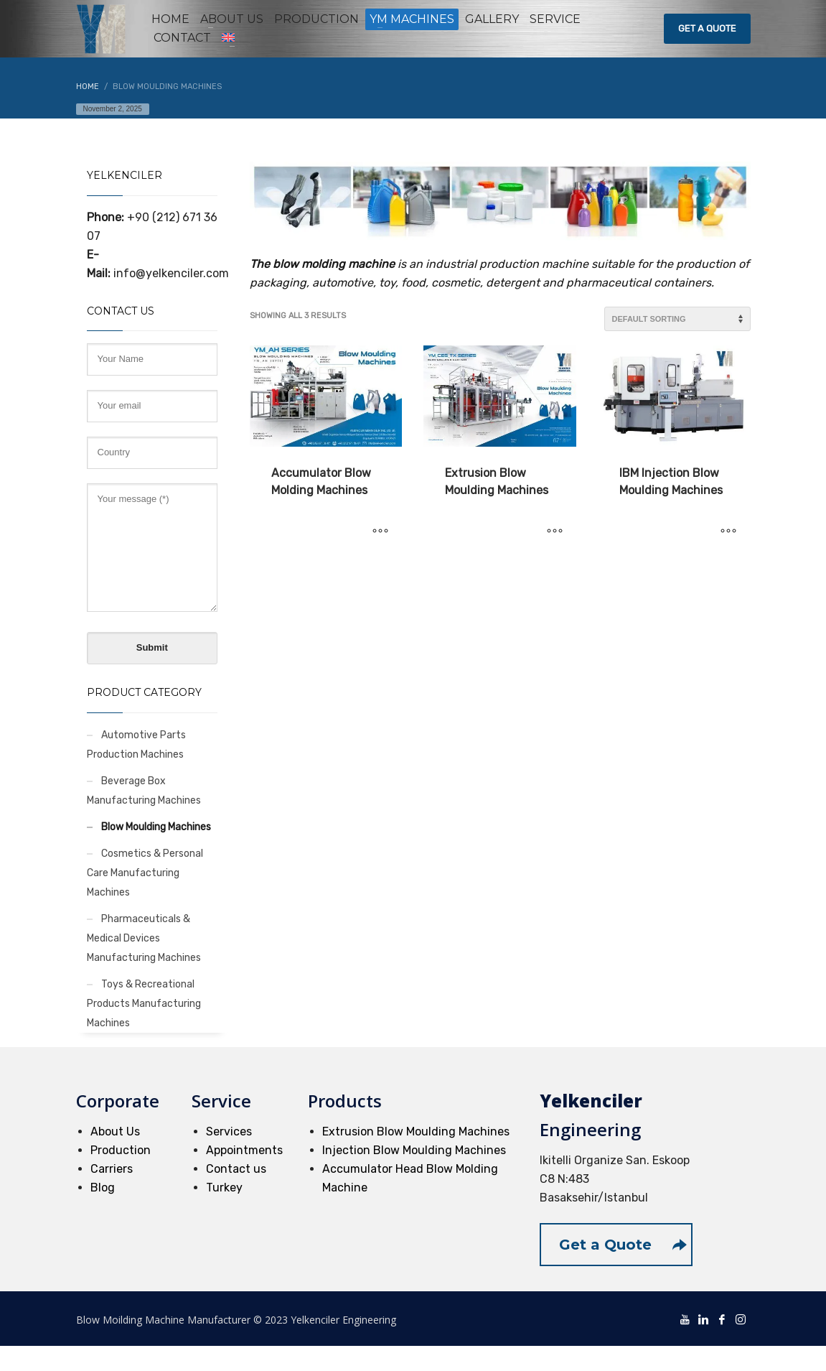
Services (229, 1131)
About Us (115, 1131)
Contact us (236, 1169)
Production (120, 1150)
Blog (102, 1187)
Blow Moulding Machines (156, 827)
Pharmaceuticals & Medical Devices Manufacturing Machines (144, 938)
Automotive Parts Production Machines (136, 745)
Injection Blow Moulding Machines (414, 1150)
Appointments (244, 1150)
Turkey (224, 1187)
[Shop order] (677, 319)
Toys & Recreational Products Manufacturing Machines (144, 1003)
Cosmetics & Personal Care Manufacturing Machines (145, 872)
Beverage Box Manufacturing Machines (144, 791)
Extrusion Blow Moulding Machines (416, 1131)
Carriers (111, 1169)
